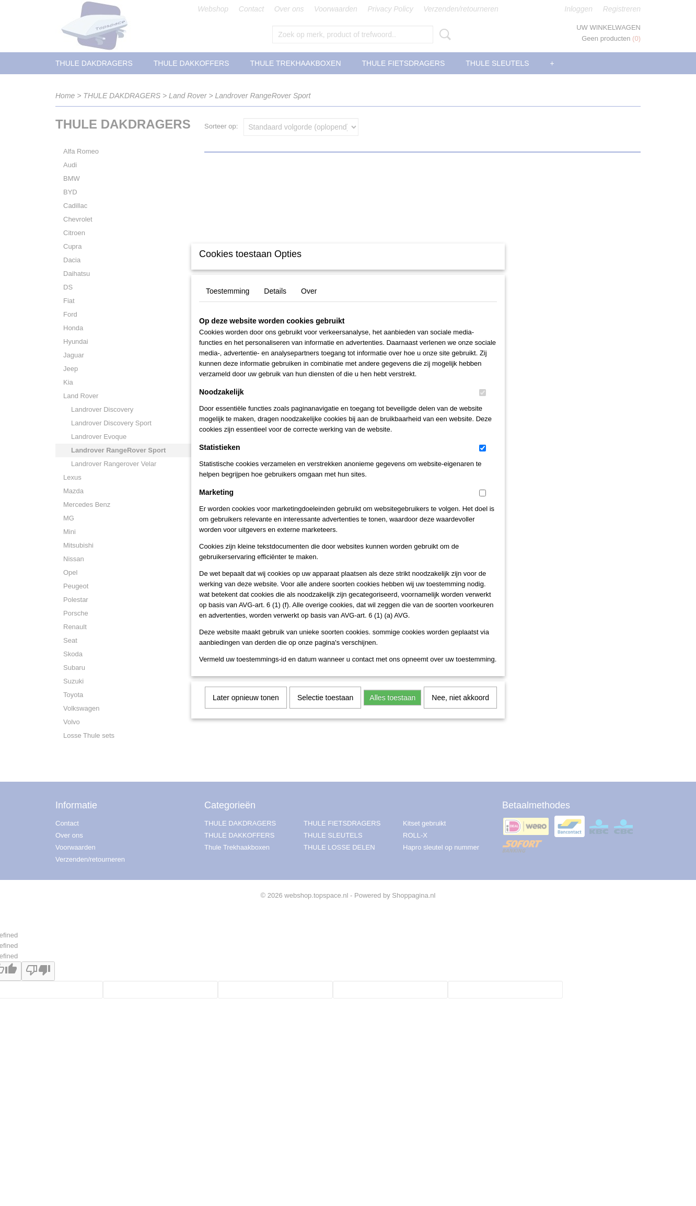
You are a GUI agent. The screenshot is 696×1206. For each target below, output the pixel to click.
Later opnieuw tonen (246, 711)
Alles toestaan (392, 711)
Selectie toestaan (325, 711)
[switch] (482, 406)
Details (275, 304)
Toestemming (227, 304)
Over (309, 304)
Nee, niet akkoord (460, 711)
